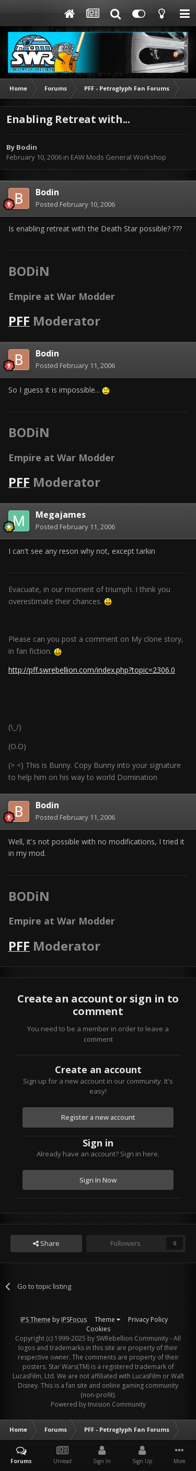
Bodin (26, 147)
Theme (107, 1319)
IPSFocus (74, 1319)
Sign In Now (98, 1180)
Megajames (61, 514)
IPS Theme (35, 1319)
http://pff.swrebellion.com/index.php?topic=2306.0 (91, 670)
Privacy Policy (148, 1319)
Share (46, 1243)
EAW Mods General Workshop (118, 157)
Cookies (98, 1328)
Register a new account (98, 1117)
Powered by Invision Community (98, 1404)
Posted (75, 204)
